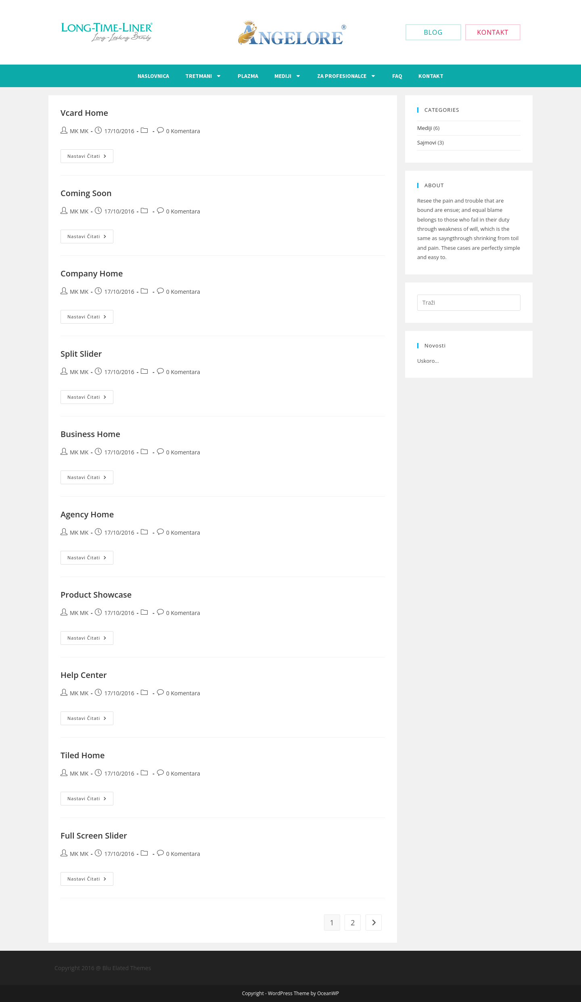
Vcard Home (84, 112)
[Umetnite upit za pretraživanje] (468, 303)
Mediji (287, 76)
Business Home (90, 434)
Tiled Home (82, 755)
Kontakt (430, 75)
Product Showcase (96, 594)
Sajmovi (426, 142)
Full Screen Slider (94, 835)
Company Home (92, 273)
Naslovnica (153, 75)
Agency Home (87, 514)
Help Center (84, 674)
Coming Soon (86, 193)
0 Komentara (183, 131)
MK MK (79, 131)
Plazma (248, 75)
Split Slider (81, 353)
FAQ (397, 75)
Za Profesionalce (346, 76)
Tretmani (203, 76)
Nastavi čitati (90, 154)
